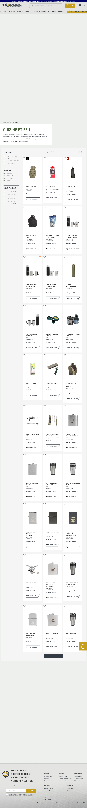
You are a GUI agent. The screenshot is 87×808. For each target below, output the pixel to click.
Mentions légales (41, 803)
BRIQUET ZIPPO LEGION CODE (30, 634)
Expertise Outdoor (63, 781)
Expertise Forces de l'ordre (65, 778)
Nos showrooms (78, 776)
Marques (61, 11)
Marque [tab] (7, 170)
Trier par (47, 152)
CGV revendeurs (78, 781)
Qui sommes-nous (48, 776)
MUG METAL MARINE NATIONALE (52, 484)
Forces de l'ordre (48, 11)
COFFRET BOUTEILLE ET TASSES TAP (32, 285)
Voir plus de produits (53, 656)
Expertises (35, 11)
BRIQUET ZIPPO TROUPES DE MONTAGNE (30, 533)
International (47, 791)
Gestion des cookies (65, 803)
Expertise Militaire (63, 776)
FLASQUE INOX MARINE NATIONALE (72, 435)
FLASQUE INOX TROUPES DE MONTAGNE (50, 584)
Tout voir (69, 152)
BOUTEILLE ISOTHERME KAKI (71, 285)
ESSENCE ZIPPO (50, 186)
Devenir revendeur (78, 778)
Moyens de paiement (48, 797)
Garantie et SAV (47, 795)
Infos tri (73, 803)
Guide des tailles (70, 788)
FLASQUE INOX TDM (52, 634)
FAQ (67, 791)
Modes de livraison (48, 788)
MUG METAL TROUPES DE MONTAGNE (72, 583)
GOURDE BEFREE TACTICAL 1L (71, 187)
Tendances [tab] (9, 152)
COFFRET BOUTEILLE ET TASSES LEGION (72, 236)
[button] (24, 158)
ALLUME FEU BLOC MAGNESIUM (51, 384)
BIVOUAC (9, 122)
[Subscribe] (31, 791)
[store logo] (14, 4)
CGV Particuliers (47, 799)
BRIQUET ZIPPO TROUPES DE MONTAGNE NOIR (71, 533)
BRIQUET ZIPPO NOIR (52, 532)
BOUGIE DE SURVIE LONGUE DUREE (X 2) (32, 384)
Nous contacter (47, 781)
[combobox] (45, 5)
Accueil (5, 122)
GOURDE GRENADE (31, 186)
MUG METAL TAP (71, 634)
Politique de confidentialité (53, 803)
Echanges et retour (48, 793)
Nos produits (6, 11)
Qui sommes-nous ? (21, 11)
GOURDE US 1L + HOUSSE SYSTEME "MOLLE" (71, 385)
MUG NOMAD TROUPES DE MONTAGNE (53, 236)
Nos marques (47, 778)
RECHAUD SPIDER (31, 583)
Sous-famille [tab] (10, 188)
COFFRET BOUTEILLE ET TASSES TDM (52, 285)
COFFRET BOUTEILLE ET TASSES (32, 335)
